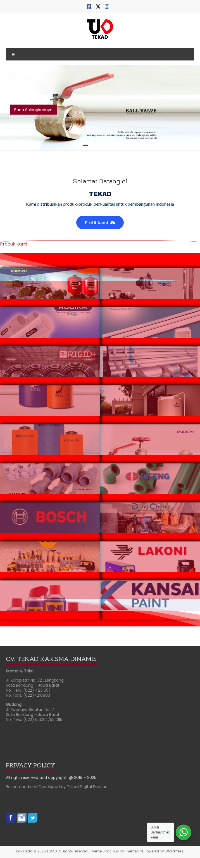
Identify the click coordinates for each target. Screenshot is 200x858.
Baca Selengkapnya (33, 110)
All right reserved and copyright (37, 777)
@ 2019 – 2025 (82, 777)
